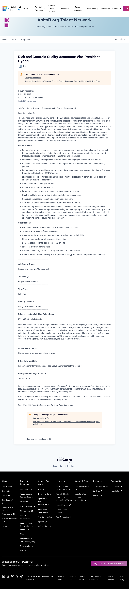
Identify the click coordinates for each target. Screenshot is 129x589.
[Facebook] (7, 20)
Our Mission (7, 486)
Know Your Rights (61, 405)
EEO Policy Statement (36, 405)
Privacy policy (58, 466)
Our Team (6, 495)
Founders (24, 501)
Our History (6, 491)
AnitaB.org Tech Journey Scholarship (81, 497)
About (27, 8)
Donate (41, 489)
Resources (92, 8)
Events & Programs (40, 8)
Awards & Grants (79, 8)
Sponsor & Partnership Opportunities (43, 501)
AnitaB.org (30, 579)
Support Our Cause (52, 8)
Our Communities (45, 517)
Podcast (97, 495)
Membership (26, 511)
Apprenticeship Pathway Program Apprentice (27, 526)
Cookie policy (69, 466)
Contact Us (117, 486)
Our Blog (98, 491)
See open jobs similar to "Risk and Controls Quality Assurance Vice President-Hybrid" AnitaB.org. (63, 81)
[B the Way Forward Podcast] (21, 576)
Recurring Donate (45, 494)
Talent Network (27, 506)
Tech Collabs (26, 546)
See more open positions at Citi (39, 439)
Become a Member (111, 8)
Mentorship (26, 489)
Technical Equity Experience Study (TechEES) (64, 497)
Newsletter (117, 491)
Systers (42, 521)
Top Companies (64, 517)
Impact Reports (63, 505)
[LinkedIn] (7, 25)
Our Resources (100, 486)
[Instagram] (8, 576)
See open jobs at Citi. (33, 78)
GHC (23, 550)
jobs (14, 39)
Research (65, 8)
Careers (6, 526)
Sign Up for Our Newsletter (109, 563)
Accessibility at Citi (58, 399)
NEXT (22, 534)
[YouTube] (12, 576)
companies (25, 39)
